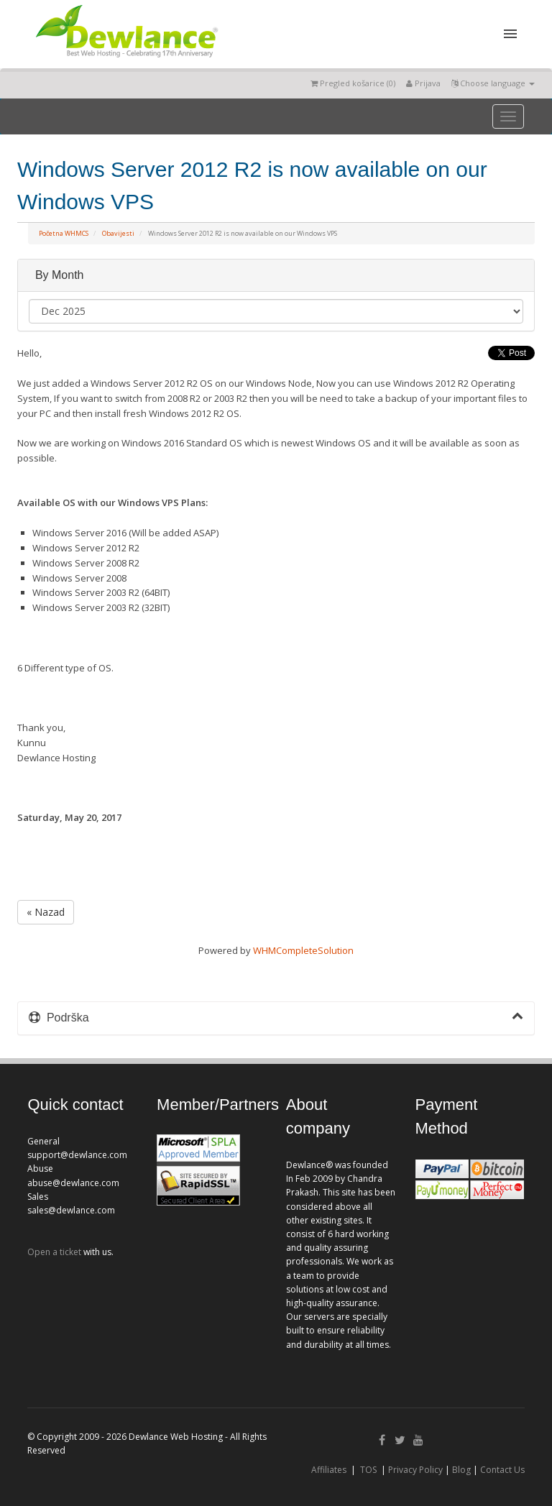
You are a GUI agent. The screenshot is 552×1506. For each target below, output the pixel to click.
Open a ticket (54, 1252)
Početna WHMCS (63, 233)
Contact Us (502, 1470)
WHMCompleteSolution (303, 950)
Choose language (493, 83)
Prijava (423, 83)
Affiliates (328, 1470)
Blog (461, 1470)
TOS (368, 1470)
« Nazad (46, 912)
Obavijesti (118, 233)
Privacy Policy (415, 1470)
